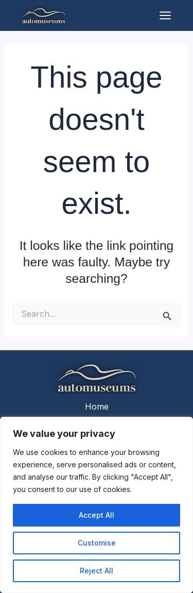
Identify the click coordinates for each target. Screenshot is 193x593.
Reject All (96, 570)
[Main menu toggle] (165, 15)
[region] (96, 505)
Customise (97, 542)
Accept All (96, 515)
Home (97, 406)
